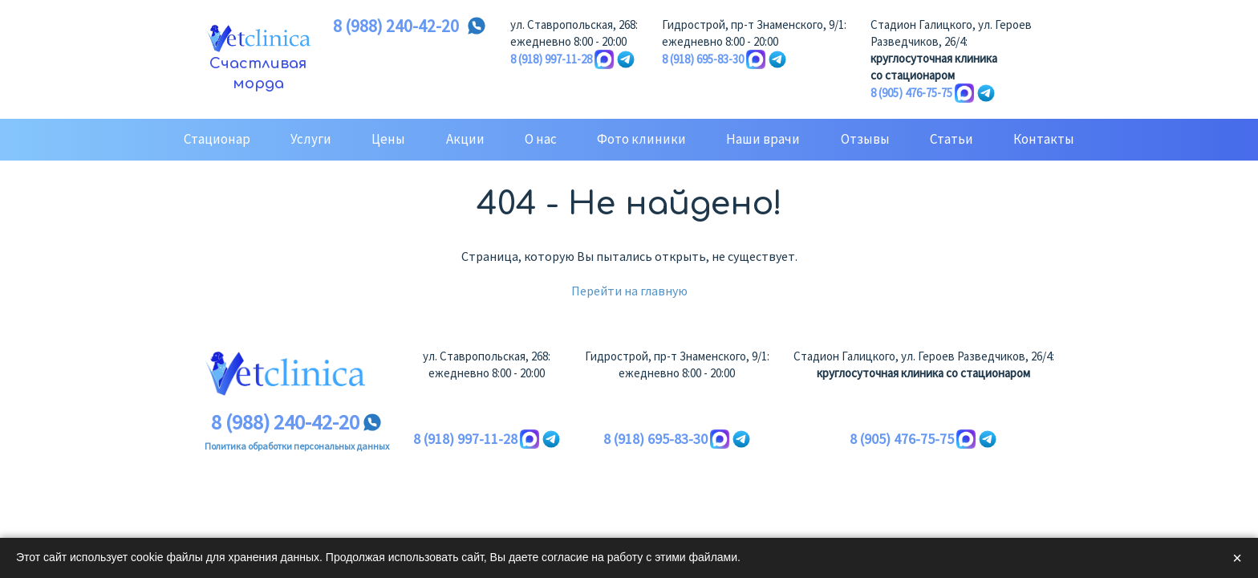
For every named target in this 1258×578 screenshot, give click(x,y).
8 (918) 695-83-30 (703, 59)
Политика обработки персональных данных (297, 446)
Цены (388, 139)
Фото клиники (641, 139)
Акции (465, 139)
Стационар (217, 139)
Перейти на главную (629, 291)
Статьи (951, 139)
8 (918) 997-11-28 (551, 59)
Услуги (310, 139)
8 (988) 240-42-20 (396, 26)
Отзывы (865, 139)
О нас (541, 139)
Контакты (1043, 139)
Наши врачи (763, 139)
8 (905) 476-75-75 (911, 92)
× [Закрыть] (1237, 558)
